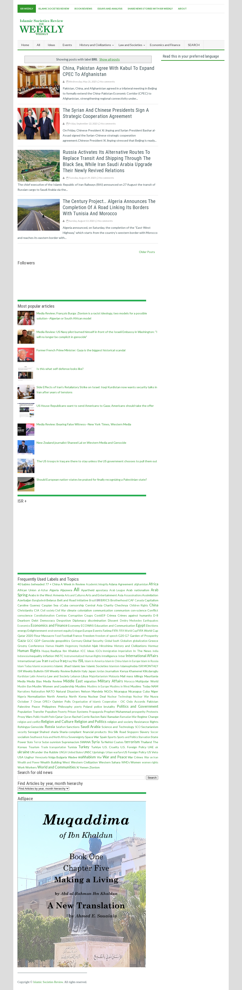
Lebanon (75, 676)
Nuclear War (141, 696)
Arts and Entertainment (101, 595)
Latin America (38, 676)
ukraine (23, 752)
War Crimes (135, 757)
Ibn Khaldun (71, 651)
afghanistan (141, 584)
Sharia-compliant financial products (83, 732)
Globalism (126, 640)
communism (122, 610)
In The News (142, 651)
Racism (95, 716)
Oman (37, 701)
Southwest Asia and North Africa (49, 737)
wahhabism (87, 757)
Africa (153, 584)
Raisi (103, 716)
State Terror (34, 742)
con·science (139, 610)
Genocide (48, 640)
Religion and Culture (57, 721)
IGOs (99, 651)
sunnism (55, 742)
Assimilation (150, 595)
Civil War (60, 610)
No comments (107, 81)
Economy (74, 625)
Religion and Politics (90, 721)
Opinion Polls (61, 701)
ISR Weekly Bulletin (31, 671)
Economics (24, 625)
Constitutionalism (44, 615)
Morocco (129, 681)
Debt (35, 620)
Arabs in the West (40, 595)
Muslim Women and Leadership (53, 686)
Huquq (45, 651)
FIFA (115, 630)
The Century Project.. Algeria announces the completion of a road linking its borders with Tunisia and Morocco (109, 207)
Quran (67, 716)
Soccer (154, 732)
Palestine (24, 706)
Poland (87, 706)
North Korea (78, 696)
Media (22, 681)
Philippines (49, 706)
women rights (150, 762)
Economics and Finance (49, 625)
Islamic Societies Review (53, 8)
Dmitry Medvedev (131, 620)
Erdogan (77, 630)
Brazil (92, 600)
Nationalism (38, 691)
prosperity (138, 711)
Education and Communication (115, 625)
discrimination (97, 620)
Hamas (50, 646)
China (153, 605)
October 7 (25, 701)
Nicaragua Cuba (139, 691)
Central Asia (93, 605)
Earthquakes (150, 620)
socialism (23, 737)
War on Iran (151, 757)
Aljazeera (66, 590)
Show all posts (109, 59)
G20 (121, 635)
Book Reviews (83, 8)
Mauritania (151, 676)
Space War (92, 737)
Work (21, 767)
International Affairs (142, 655)
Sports (112, 737)
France (77, 635)
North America (57, 696)
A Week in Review (73, 584)
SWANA (85, 742)
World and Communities (56, 767)
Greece (153, 640)
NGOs (108, 691)
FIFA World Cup (128, 630)
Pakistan (152, 701)
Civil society (47, 610)
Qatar (59, 716)
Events (97, 630)
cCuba (64, 605)
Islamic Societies (97, 666)
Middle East (73, 681)
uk (156, 747)
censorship (76, 605)
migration (90, 681)
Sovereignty (76, 737)
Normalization (37, 696)
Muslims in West (120, 686)
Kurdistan (23, 676)
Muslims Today (141, 686)
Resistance (141, 722)
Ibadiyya (55, 651)
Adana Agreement (121, 584)
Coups (88, 615)
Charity (108, 605)
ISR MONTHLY (148, 666)
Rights (154, 722)
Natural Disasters (68, 691)
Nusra (154, 696)
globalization (140, 640)
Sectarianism (149, 727)
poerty (78, 706)
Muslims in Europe (98, 686)
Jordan (101, 671)
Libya (84, 676)
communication (103, 610)
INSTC (59, 656)
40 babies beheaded (31, 584)
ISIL (81, 661)
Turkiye (96, 747)
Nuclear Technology (119, 696)
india (155, 651)
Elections (152, 625)
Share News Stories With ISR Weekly (150, 8)
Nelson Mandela (92, 691)
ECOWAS (87, 625)
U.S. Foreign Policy (133, 747)
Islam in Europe (131, 661)
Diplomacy (79, 620)
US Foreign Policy (134, 752)
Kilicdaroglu (150, 671)
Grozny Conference (31, 646)
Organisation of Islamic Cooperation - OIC (98, 701)
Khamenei (135, 671)
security (22, 732)
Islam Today (25, 666)
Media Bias (34, 681)
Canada (139, 600)
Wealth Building (51, 762)
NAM (154, 686)
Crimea (111, 615)
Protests (152, 711)
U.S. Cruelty (110, 747)
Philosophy (65, 706)
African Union (27, 590)
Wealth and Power (29, 762)
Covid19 (99, 615)
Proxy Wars (25, 716)
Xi (77, 767)
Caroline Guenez (29, 605)
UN (32, 752)
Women (136, 762)
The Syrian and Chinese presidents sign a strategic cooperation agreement (106, 113)
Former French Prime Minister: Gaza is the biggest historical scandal (81, 350)
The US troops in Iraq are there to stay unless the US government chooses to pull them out (97, 461)
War (99, 757)
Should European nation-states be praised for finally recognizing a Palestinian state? (92, 479)
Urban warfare (114, 752)
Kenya (124, 671)
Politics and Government (137, 706)
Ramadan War (128, 716)
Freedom (89, 635)
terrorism (132, 742)
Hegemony (71, 646)
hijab (95, 646)
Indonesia (23, 656)
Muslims (80, 686)
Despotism (64, 620)
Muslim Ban (25, 686)
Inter (121, 656)
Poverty (62, 711)
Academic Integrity (97, 584)
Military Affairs (110, 681)
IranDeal (54, 661)
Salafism (61, 727)
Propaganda (96, 711)
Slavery (144, 732)
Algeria (54, 590)
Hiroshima (106, 646)
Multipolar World (147, 681)
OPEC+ (46, 701)
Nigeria (22, 696)
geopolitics (63, 640)
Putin (52, 716)
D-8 (155, 615)
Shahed (44, 732)
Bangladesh (39, 600)
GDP (37, 640)
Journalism (112, 671)
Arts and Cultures (75, 595)
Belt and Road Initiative (72, 600)
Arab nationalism (137, 590)
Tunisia (72, 747)
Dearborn (24, 620)
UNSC (88, 752)
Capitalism (151, 600)
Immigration (110, 651)
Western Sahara (110, 762)
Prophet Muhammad (117, 711)
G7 (127, 635)
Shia (110, 732)
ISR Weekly (26, 8)
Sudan (45, 742)
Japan (92, 671)
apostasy (102, 590)
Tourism (34, 747)
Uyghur (29, 757)
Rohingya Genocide (31, 727)
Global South (112, 640)
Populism (51, 711)
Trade (44, 747)
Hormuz (153, 646)
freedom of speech (106, 635)
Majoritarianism (98, 676)
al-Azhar (43, 590)
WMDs (125, 762)
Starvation (144, 737)
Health (59, 646)
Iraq (63, 661)
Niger (154, 691)
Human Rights (29, 650)
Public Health (40, 716)
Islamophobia (129, 666)
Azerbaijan (24, 600)
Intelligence (109, 656)
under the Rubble (46, 752)
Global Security (93, 640)
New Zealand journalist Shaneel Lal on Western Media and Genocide (81, 442)
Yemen (84, 767)
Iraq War (72, 661)
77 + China (52, 584)
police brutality (104, 706)
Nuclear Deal (97, 696)
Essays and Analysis (110, 8)
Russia (50, 726)
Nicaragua (120, 691)
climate (71, 610)
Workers (31, 767)
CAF (131, 600)
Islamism (114, 666)
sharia (54, 732)
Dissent (113, 620)
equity (67, 630)
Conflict (152, 610)
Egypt (140, 625)
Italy (84, 671)
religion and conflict (29, 722)
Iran (45, 661)
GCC (30, 640)
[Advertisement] (147, 25)
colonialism (84, 610)
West (66, 762)
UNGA (63, 752)
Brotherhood (119, 600)
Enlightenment (37, 630)
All (38, 45)
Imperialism (125, 651)
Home (25, 45)
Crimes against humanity (135, 615)
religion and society (120, 722)
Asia (120, 595)
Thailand (146, 742)
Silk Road (120, 732)
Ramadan (113, 716)
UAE (151, 747)
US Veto (152, 752)
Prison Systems (78, 711)
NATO (50, 691)
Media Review (52, 681)
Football (67, 635)
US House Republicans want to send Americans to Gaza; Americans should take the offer (95, 405)
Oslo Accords (135, 701)
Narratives (24, 691)
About (182, 8)
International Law (29, 661)
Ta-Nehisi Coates (112, 742)
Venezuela (41, 757)
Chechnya (121, 605)
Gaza (22, 640)
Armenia (58, 595)
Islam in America (95, 661)
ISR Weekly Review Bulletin (62, 671)
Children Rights (138, 605)
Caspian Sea (50, 605)
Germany (76, 640)
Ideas (90, 651)
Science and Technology (118, 727)
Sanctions (73, 727)
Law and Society (58, 676)
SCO (138, 727)
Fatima (107, 630)
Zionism (94, 767)
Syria (96, 742)
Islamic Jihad (62, 666)
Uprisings (98, 752)
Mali (122, 676)
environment (55, 630)
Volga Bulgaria (57, 757)
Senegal (33, 732)
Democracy (47, 620)
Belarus (51, 600)
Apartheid (87, 590)
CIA (36, 610)
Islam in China (113, 661)
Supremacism (70, 742)
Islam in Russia (149, 661)
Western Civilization (84, 762)
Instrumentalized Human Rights (82, 656)
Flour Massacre (44, 635)
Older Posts (147, 252)
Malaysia (114, 676)
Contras (61, 615)
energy (22, 630)
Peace (36, 706)
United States (75, 752)
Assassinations (133, 595)
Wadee (72, 757)
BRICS (105, 600)
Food (58, 635)
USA (20, 757)
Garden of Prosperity (144, 635)
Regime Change (147, 716)
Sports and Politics (127, 737)
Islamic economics (43, 666)
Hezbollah (85, 646)
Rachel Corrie (81, 716)
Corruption (75, 615)
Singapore (133, 732)
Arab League (117, 590)
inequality (35, 656)
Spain (103, 737)
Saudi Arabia (91, 726)
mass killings (134, 676)
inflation (48, 656)
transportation (57, 747)
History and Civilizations (130, 646)
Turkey (83, 747)
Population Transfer (31, 711)
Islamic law (78, 666)
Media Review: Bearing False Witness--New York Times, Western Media (84, 424)
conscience (25, 615)
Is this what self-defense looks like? (60, 369)
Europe (87, 630)
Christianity (25, 610)
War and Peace (115, 757)
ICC (83, 651)
